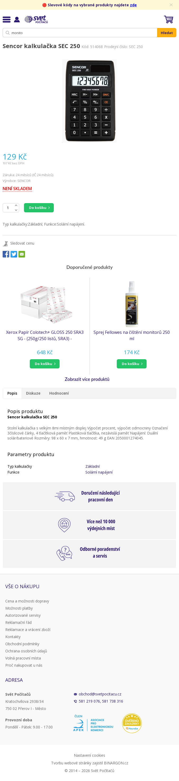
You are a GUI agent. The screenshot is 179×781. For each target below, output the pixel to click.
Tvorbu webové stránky (71, 762)
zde (133, 4)
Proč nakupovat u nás (23, 665)
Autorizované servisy (23, 615)
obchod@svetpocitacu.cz (100, 693)
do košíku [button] (43, 363)
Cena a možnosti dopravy (27, 601)
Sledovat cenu (22, 243)
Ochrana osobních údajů (26, 650)
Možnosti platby (19, 608)
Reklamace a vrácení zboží (27, 629)
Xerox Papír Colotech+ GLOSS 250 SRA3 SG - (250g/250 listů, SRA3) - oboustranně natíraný (45, 335)
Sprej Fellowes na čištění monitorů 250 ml (132, 335)
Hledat (167, 32)
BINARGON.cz (116, 762)
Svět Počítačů (35, 19)
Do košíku (37, 207)
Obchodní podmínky (22, 643)
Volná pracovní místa (23, 658)
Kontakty (13, 636)
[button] (45, 363)
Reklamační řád (18, 622)
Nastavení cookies (89, 755)
